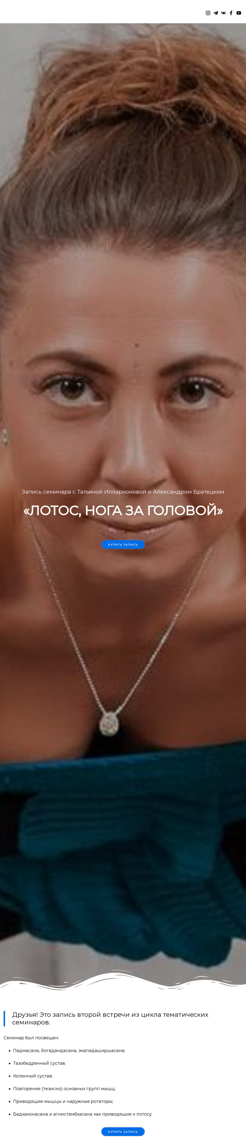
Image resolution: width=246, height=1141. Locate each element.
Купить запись (123, 544)
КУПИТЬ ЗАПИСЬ (123, 1132)
